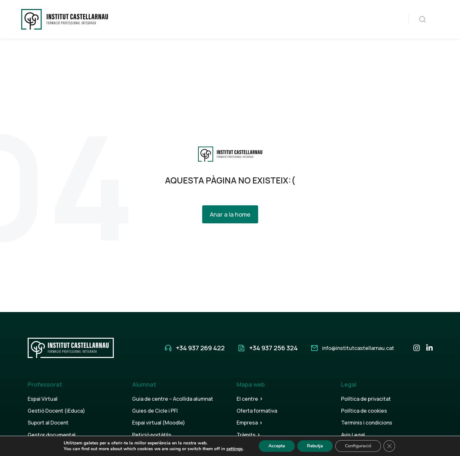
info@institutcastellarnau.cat (358, 348)
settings (234, 449)
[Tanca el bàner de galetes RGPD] (389, 446)
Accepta (276, 446)
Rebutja (315, 446)
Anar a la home (230, 214)
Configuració (358, 446)
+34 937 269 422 (200, 348)
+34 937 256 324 (273, 348)
